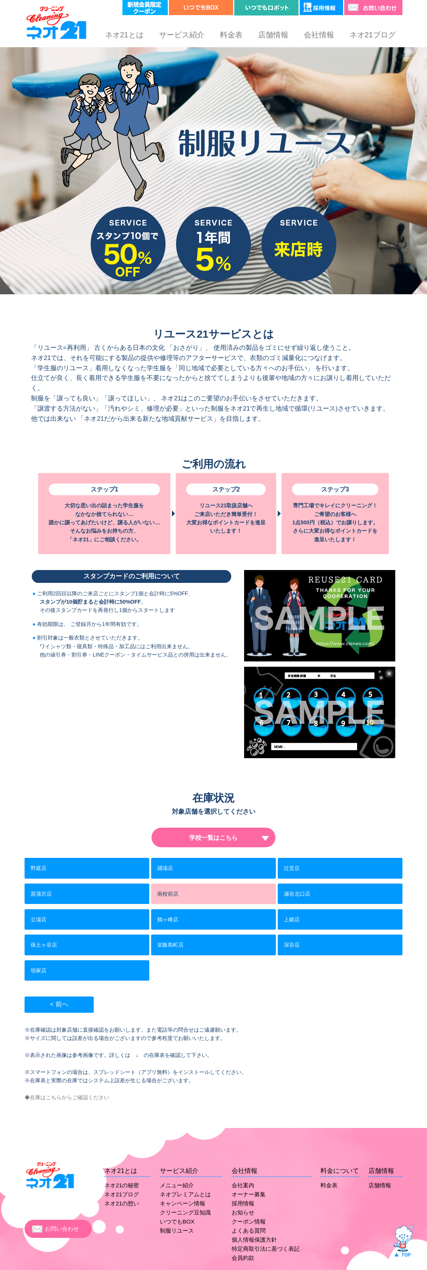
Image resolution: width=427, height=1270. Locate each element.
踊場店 (165, 868)
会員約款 (243, 1258)
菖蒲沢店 (41, 894)
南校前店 (167, 894)
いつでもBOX (177, 1221)
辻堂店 (292, 868)
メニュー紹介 (177, 1185)
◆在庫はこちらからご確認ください (67, 1097)
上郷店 (292, 919)
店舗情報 (273, 35)
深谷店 (292, 945)
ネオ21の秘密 (121, 1185)
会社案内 (243, 1185)
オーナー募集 (249, 1194)
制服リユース (177, 1230)
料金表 (231, 35)
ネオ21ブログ (373, 35)
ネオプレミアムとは (185, 1194)
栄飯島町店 (170, 945)
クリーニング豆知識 (185, 1212)
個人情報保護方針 (254, 1239)
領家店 (38, 970)
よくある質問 (249, 1230)
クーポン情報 (249, 1221)
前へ (62, 1004)
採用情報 (243, 1203)
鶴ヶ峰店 (167, 919)
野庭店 (38, 868)
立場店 (38, 919)
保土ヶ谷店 (44, 945)
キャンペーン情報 (182, 1203)
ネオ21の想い (121, 1203)
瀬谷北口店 (297, 894)
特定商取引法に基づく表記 (266, 1248)
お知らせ (243, 1212)
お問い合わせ (62, 1228)
